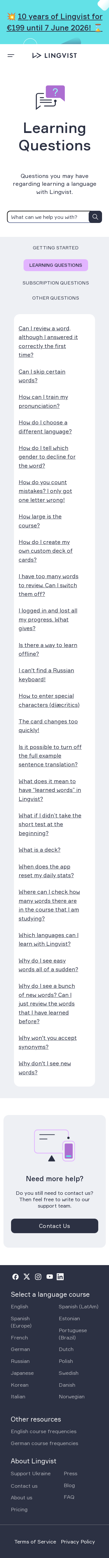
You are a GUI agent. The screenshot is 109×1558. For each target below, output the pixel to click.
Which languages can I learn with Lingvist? (48, 939)
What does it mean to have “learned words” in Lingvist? (50, 790)
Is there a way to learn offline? (48, 649)
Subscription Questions (55, 283)
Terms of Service (35, 1541)
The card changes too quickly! (48, 726)
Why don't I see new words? (45, 1068)
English (19, 1306)
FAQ (69, 1497)
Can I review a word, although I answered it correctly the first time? (48, 341)
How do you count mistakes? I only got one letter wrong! (45, 491)
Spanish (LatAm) (78, 1306)
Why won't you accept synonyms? (48, 1042)
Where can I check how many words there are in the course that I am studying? (49, 905)
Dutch (66, 1349)
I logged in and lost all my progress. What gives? (48, 619)
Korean (19, 1385)
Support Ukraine (31, 1473)
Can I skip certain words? (42, 376)
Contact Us (54, 1225)
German (20, 1349)
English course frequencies (43, 1431)
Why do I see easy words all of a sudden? (48, 965)
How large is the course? (40, 521)
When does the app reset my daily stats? (46, 871)
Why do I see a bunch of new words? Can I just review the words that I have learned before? (47, 1003)
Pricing (19, 1509)
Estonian (69, 1318)
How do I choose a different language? (45, 427)
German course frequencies (44, 1443)
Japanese (22, 1373)
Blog (69, 1485)
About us (21, 1497)
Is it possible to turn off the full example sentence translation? (50, 755)
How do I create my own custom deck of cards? (46, 550)
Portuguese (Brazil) (73, 1334)
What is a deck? (39, 849)
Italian (18, 1396)
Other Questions (55, 298)
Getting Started (55, 248)
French (19, 1337)
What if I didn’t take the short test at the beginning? (50, 824)
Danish (67, 1385)
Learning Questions (55, 265)
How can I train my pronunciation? (43, 401)
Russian (20, 1361)
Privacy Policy (78, 1541)
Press (70, 1473)
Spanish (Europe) (21, 1322)
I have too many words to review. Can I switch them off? (48, 585)
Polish (66, 1361)
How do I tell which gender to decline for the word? (47, 456)
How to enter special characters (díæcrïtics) (49, 700)
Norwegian (72, 1396)
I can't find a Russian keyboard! (46, 674)
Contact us (24, 1486)
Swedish (68, 1373)
